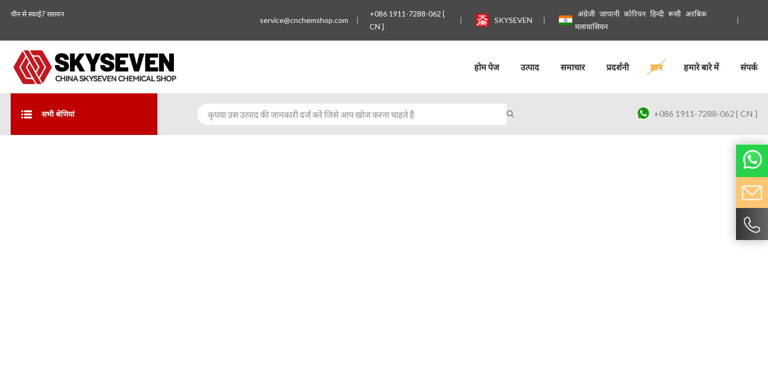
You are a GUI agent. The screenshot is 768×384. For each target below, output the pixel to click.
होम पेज (486, 67)
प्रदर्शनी (617, 67)
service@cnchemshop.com (304, 20)
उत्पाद (530, 67)
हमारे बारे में (701, 67)
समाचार (573, 67)
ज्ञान (656, 67)
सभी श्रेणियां (48, 114)
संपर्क (748, 67)
